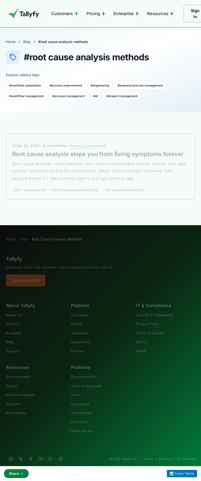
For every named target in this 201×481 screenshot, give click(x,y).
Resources (160, 13)
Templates (79, 327)
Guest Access (82, 425)
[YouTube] (41, 453)
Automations (81, 407)
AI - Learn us (185, 453)
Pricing (96, 13)
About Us (13, 309)
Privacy (164, 453)
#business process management (140, 85)
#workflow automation (25, 85)
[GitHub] (50, 453)
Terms (148, 453)
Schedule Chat (25, 274)
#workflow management (26, 96)
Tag (24, 234)
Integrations (81, 336)
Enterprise (126, 13)
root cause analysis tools (124, 184)
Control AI (79, 416)
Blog (26, 42)
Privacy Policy (147, 318)
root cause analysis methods (74, 184)
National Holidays (20, 389)
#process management (68, 96)
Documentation (18, 371)
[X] (21, 453)
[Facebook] (31, 453)
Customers (64, 13)
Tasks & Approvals (86, 380)
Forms (76, 389)
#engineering (100, 85)
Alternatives (15, 407)
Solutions (13, 398)
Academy (14, 327)
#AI (95, 96)
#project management (122, 96)
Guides (11, 380)
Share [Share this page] (16, 473)
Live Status (80, 398)
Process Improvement (87, 140)
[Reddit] (60, 453)
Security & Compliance (154, 309)
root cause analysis (30, 184)
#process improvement (66, 85)
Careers (12, 345)
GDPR (140, 345)
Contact (12, 318)
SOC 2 (141, 336)
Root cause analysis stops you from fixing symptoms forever (97, 148)
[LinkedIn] (11, 453)
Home (10, 42)
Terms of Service (149, 327)
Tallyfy (14, 254)
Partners (78, 345)
